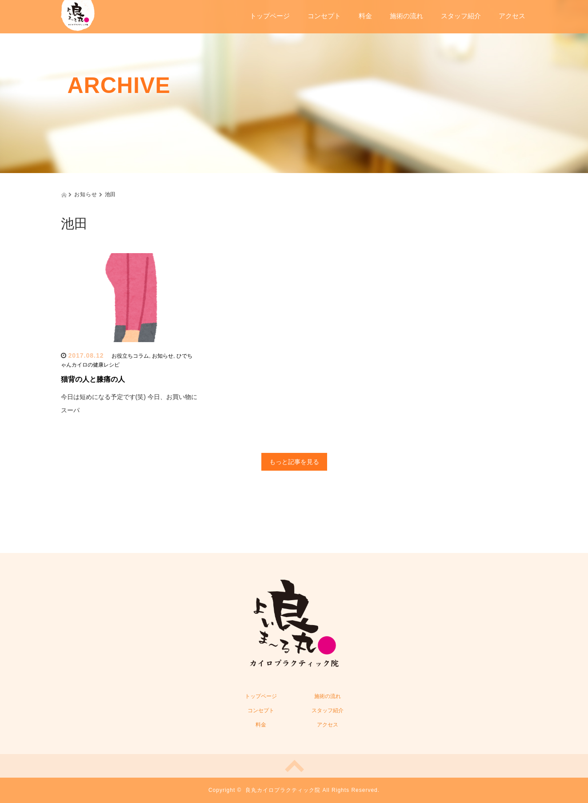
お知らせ (162, 356)
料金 (365, 16)
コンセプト (324, 16)
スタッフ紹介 (461, 16)
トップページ (270, 16)
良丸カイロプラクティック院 (282, 790)
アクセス (512, 16)
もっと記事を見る (294, 461)
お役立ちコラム (130, 356)
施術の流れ (406, 16)
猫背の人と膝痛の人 (93, 379)
